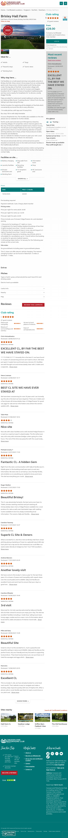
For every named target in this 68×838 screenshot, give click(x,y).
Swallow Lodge (24, 724)
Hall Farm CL (6, 724)
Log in (56, 41)
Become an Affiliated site (33, 756)
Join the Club (7, 749)
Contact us (28, 769)
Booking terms (31, 831)
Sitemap (45, 831)
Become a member (9, 773)
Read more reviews (54, 60)
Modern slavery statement (54, 831)
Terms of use (23, 831)
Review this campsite (33, 305)
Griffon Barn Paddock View (40, 725)
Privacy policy (39, 831)
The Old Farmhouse (59, 724)
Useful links (29, 749)
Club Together (59, 765)
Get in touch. (58, 785)
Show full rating (7, 344)
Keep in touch (53, 749)
